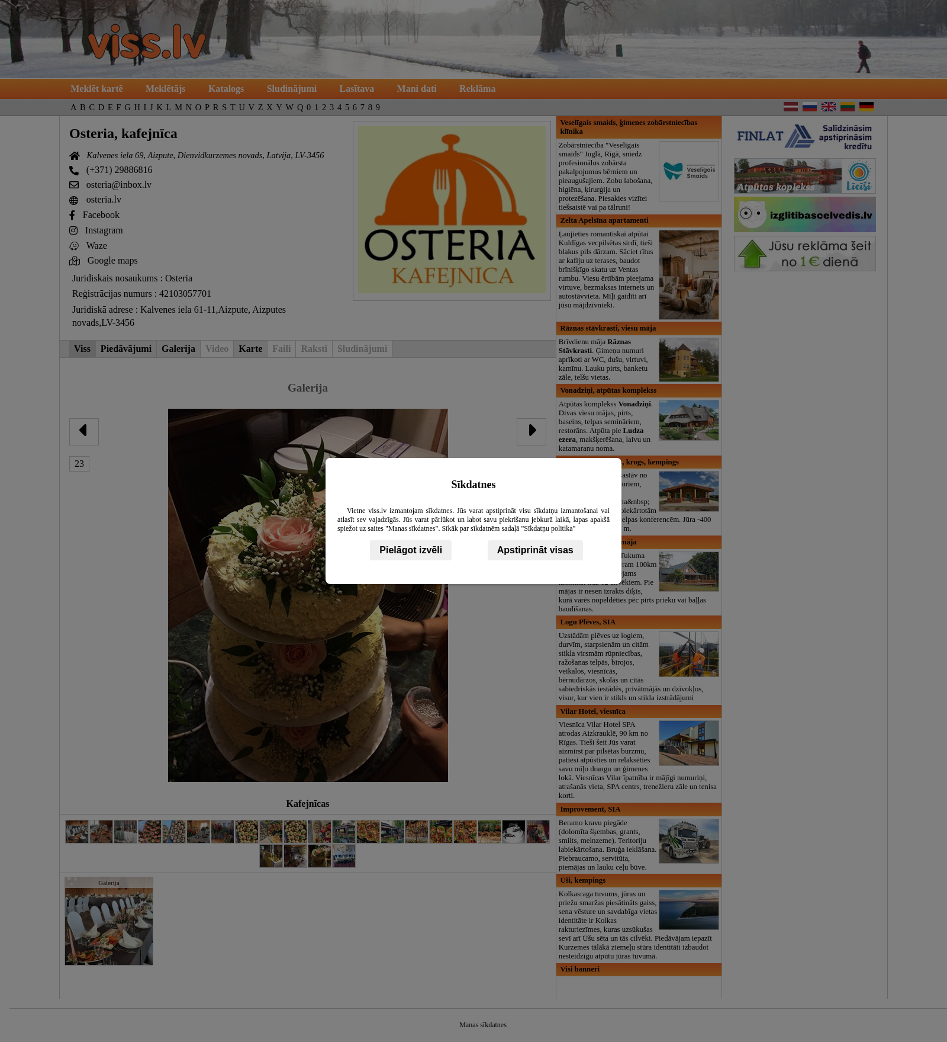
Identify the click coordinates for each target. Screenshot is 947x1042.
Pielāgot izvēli (410, 550)
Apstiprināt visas (535, 550)
